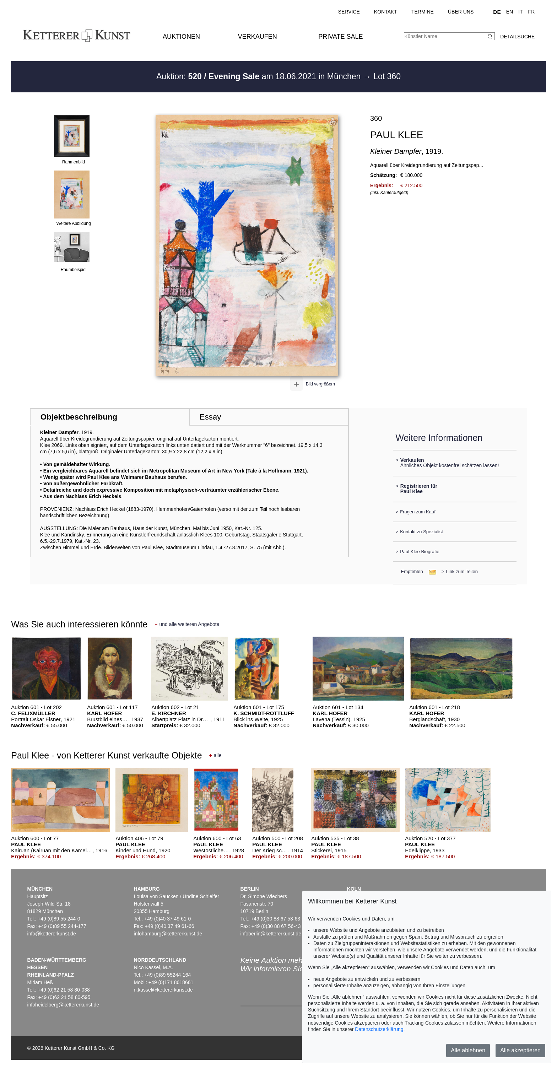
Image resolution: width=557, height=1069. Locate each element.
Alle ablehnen (468, 1050)
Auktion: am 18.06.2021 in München (259, 76)
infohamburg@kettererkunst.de (168, 933)
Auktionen (181, 36)
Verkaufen (257, 36)
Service (349, 12)
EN (509, 12)
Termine (422, 12)
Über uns (461, 12)
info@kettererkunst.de (51, 933)
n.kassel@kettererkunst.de (163, 990)
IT (520, 12)
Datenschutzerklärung (379, 1029)
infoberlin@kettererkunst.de (270, 933)
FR (531, 12)
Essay (210, 416)
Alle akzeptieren (520, 1050)
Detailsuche (517, 36)
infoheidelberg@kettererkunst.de (63, 1005)
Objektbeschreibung (78, 416)
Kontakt (385, 12)
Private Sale (340, 36)
